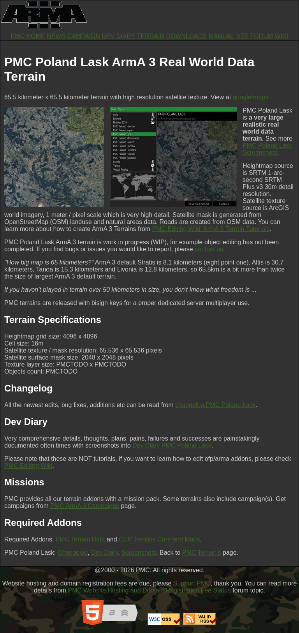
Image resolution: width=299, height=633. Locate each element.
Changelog (73, 552)
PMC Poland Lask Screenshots (267, 149)
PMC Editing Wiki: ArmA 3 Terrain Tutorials (210, 229)
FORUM (261, 36)
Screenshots (138, 552)
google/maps (251, 97)
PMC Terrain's (201, 552)
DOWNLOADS (186, 36)
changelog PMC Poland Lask (215, 405)
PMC (18, 36)
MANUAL (222, 36)
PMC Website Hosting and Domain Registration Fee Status (149, 590)
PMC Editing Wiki (28, 465)
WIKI (281, 36)
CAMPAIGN (83, 36)
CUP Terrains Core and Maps (159, 539)
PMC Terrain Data (80, 539)
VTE (242, 36)
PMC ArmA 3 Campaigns (84, 506)
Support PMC (192, 583)
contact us (209, 249)
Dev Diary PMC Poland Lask (171, 445)
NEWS (56, 36)
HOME (35, 36)
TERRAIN (150, 36)
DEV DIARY (118, 36)
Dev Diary (104, 552)
